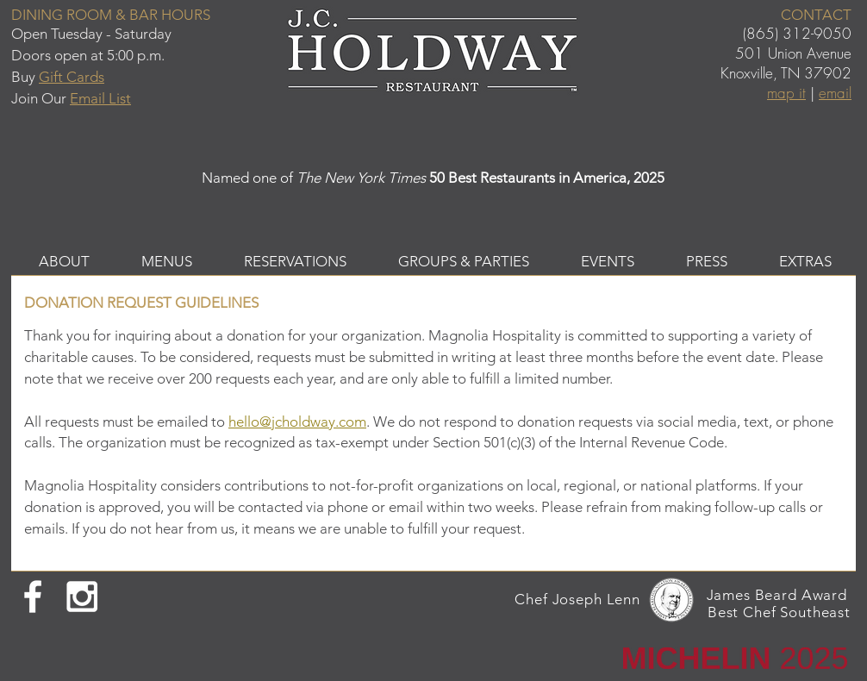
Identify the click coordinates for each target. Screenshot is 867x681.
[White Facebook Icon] (32, 596)
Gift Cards (71, 76)
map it (786, 93)
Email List (100, 98)
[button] (64, 261)
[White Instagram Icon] (81, 596)
